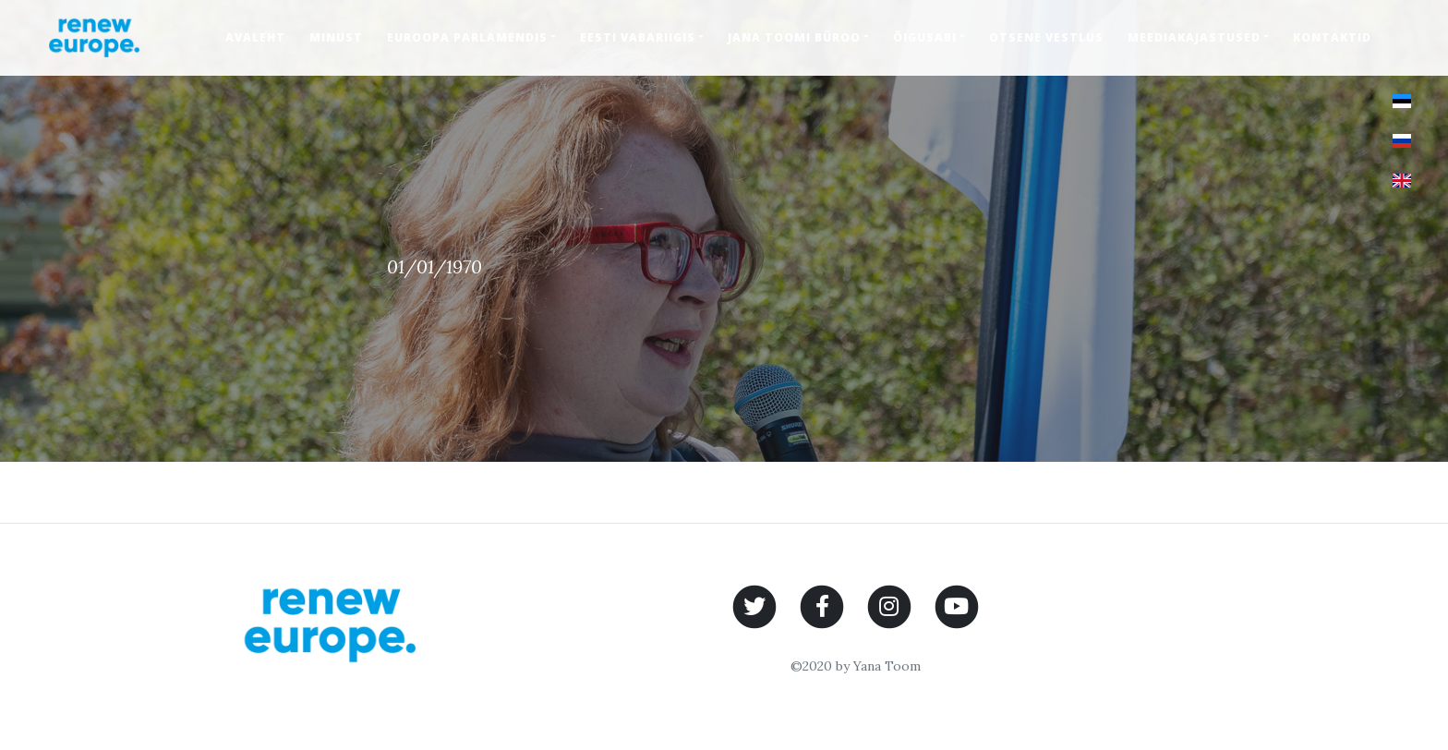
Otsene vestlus (1046, 37)
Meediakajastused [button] (1194, 37)
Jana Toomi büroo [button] (794, 37)
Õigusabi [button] (925, 37)
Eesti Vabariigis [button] (637, 37)
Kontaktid (1332, 37)
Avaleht (255, 37)
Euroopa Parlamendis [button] (467, 37)
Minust (336, 37)
